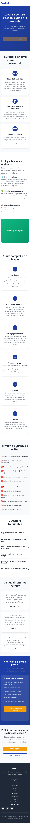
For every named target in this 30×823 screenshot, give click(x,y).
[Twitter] (7, 808)
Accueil (15, 783)
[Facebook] (2, 808)
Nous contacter (15, 756)
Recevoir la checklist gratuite (15, 709)
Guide (15, 788)
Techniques (15, 796)
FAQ (15, 791)
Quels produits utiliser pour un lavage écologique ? (15, 547)
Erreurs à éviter (15, 802)
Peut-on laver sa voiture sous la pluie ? (15, 569)
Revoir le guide (15, 749)
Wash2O (5, 3)
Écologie (15, 799)
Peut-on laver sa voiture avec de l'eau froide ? (15, 540)
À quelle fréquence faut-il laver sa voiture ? (15, 533)
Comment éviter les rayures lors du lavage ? (15, 555)
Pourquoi (15, 785)
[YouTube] (11, 808)
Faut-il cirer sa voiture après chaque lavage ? (15, 562)
